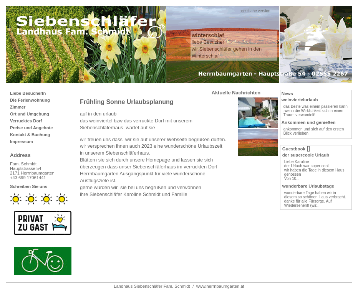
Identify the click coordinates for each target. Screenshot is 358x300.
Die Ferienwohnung (30, 100)
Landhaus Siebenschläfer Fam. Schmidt (152, 286)
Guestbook (293, 149)
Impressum (21, 141)
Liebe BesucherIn (28, 93)
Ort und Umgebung (29, 114)
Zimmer (17, 107)
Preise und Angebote (31, 127)
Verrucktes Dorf (26, 121)
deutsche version (255, 11)
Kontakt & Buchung (30, 134)
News (287, 93)
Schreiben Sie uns (28, 186)
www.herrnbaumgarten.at (220, 286)
